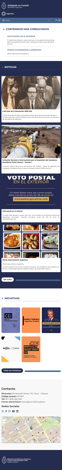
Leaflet (48, 442)
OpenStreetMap (53, 442)
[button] (31, 428)
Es (60, 13)
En (56, 13)
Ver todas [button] (7, 279)
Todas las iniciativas (12, 370)
